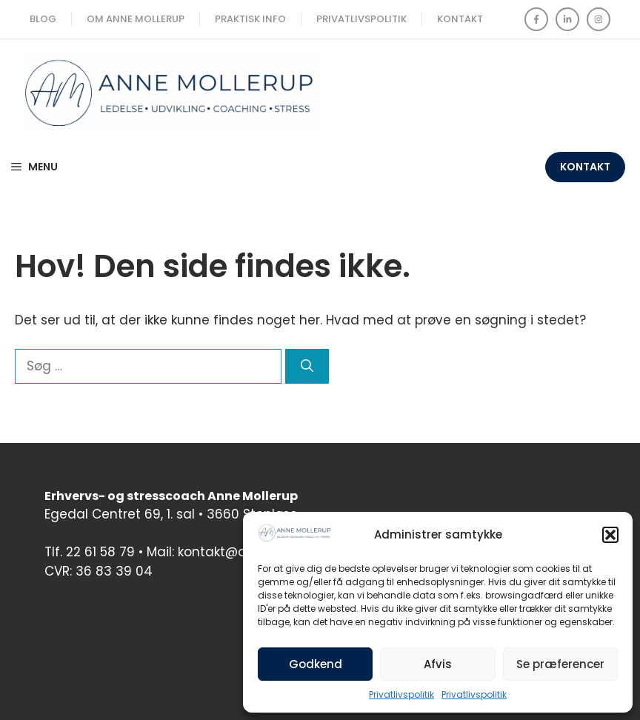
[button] (610, 534)
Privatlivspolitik (401, 694)
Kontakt (460, 19)
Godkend (315, 664)
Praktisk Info (250, 19)
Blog (43, 19)
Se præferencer (560, 664)
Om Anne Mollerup (135, 19)
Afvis (438, 664)
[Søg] (307, 366)
